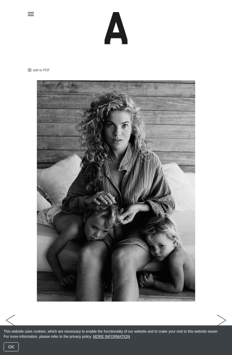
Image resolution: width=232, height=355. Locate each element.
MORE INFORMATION (111, 336)
